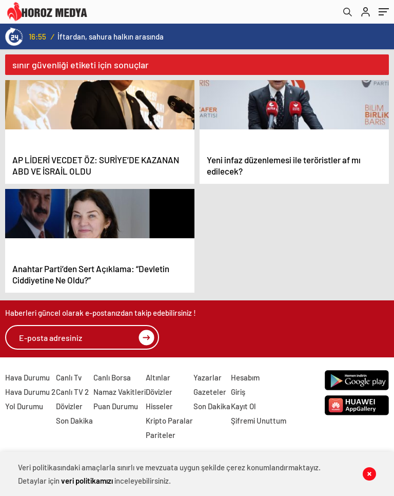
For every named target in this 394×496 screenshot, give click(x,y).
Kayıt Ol (243, 406)
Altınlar (158, 377)
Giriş (238, 391)
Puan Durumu (115, 406)
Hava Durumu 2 (30, 391)
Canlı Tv (69, 377)
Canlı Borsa (112, 377)
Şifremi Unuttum (258, 420)
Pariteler (160, 435)
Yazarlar (207, 377)
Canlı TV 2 (72, 391)
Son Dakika (74, 420)
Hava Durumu (27, 377)
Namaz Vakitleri (119, 391)
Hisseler (159, 406)
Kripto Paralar (169, 420)
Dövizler (69, 406)
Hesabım (245, 377)
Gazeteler (209, 391)
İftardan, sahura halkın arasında (110, 36)
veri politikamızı (87, 480)
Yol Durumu (24, 406)
